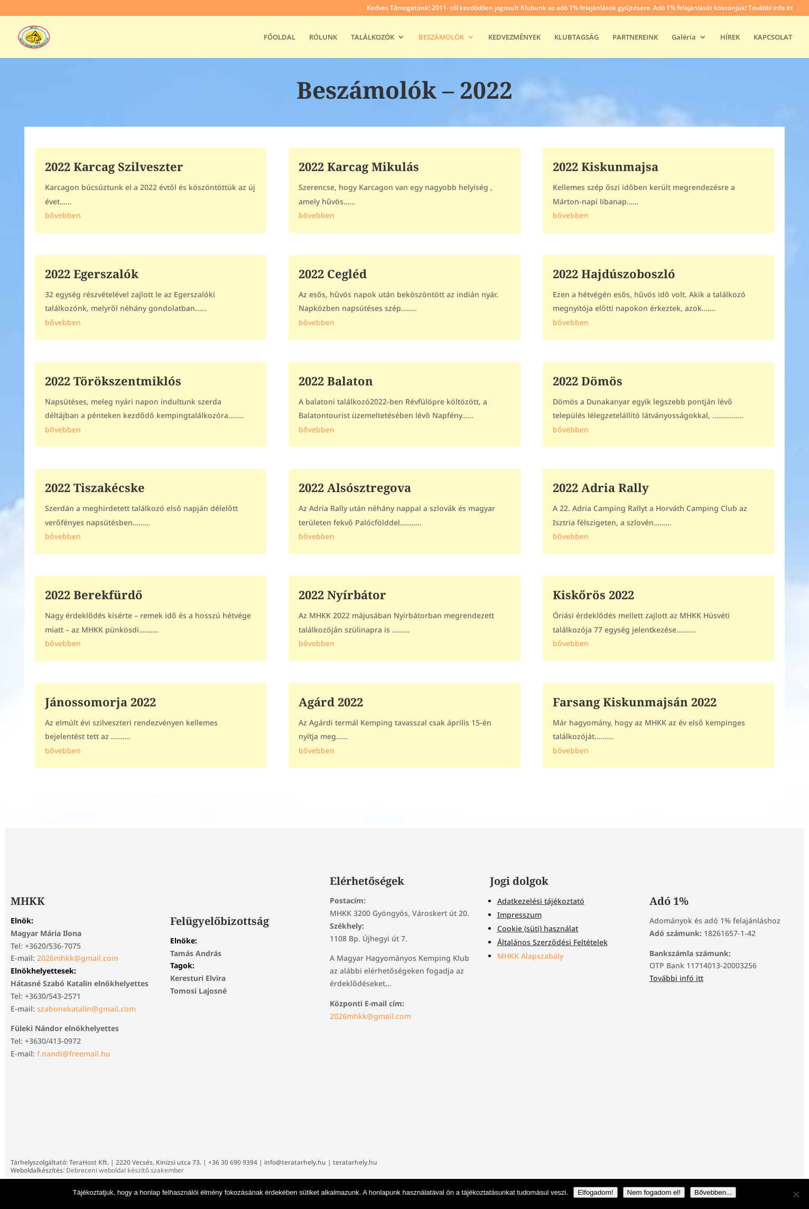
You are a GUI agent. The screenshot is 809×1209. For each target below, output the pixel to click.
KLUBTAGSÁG (576, 37)
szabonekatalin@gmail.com (86, 1009)
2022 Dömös (587, 381)
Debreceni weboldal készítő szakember (125, 1170)
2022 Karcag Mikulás (359, 166)
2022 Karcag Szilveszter (114, 166)
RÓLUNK (323, 37)
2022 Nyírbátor (342, 594)
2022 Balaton (336, 381)
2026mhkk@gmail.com (77, 958)
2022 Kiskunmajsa (605, 166)
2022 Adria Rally (601, 487)
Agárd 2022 (331, 702)
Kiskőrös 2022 (593, 594)
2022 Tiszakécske (95, 487)
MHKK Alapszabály (530, 956)
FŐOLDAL (279, 37)
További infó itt (676, 978)
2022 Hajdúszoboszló (614, 273)
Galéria (684, 37)
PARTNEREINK (635, 37)
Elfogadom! (595, 1192)
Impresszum (519, 915)
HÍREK (730, 37)
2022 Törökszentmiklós (113, 381)
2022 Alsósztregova (355, 487)
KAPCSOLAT (773, 37)
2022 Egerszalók (91, 273)
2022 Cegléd (333, 273)
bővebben (63, 215)
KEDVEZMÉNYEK (514, 37)
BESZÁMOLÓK (441, 37)
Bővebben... (713, 1192)
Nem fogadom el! (654, 1192)
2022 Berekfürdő (94, 594)
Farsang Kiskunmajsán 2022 (635, 702)
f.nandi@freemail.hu (73, 1054)
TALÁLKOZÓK (372, 37)
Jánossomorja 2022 (100, 702)
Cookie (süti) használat (537, 928)
